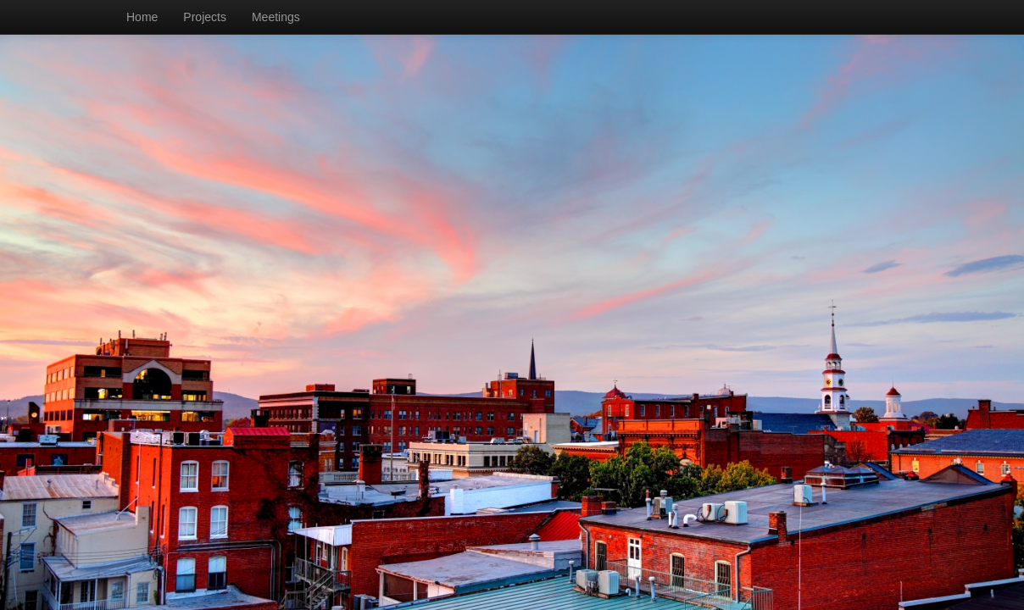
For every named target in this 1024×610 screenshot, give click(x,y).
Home (142, 17)
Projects (204, 17)
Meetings (276, 17)
